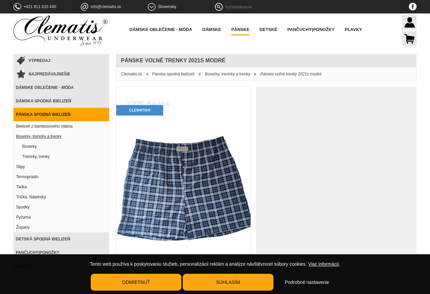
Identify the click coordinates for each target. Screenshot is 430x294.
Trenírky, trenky (36, 156)
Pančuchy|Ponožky (311, 29)
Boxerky (29, 146)
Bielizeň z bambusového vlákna (44, 126)
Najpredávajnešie (49, 74)
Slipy (20, 166)
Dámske (211, 29)
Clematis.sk (131, 74)
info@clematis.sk (106, 6)
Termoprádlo (27, 176)
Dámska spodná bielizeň (43, 101)
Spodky (23, 207)
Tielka (21, 187)
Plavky (353, 29)
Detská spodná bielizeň (43, 239)
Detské (268, 29)
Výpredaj (39, 60)
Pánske (240, 29)
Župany (23, 227)
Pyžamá (23, 217)
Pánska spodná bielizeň (43, 114)
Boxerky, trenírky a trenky (38, 136)
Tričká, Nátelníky (31, 197)
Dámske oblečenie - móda (160, 29)
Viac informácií (323, 264)
